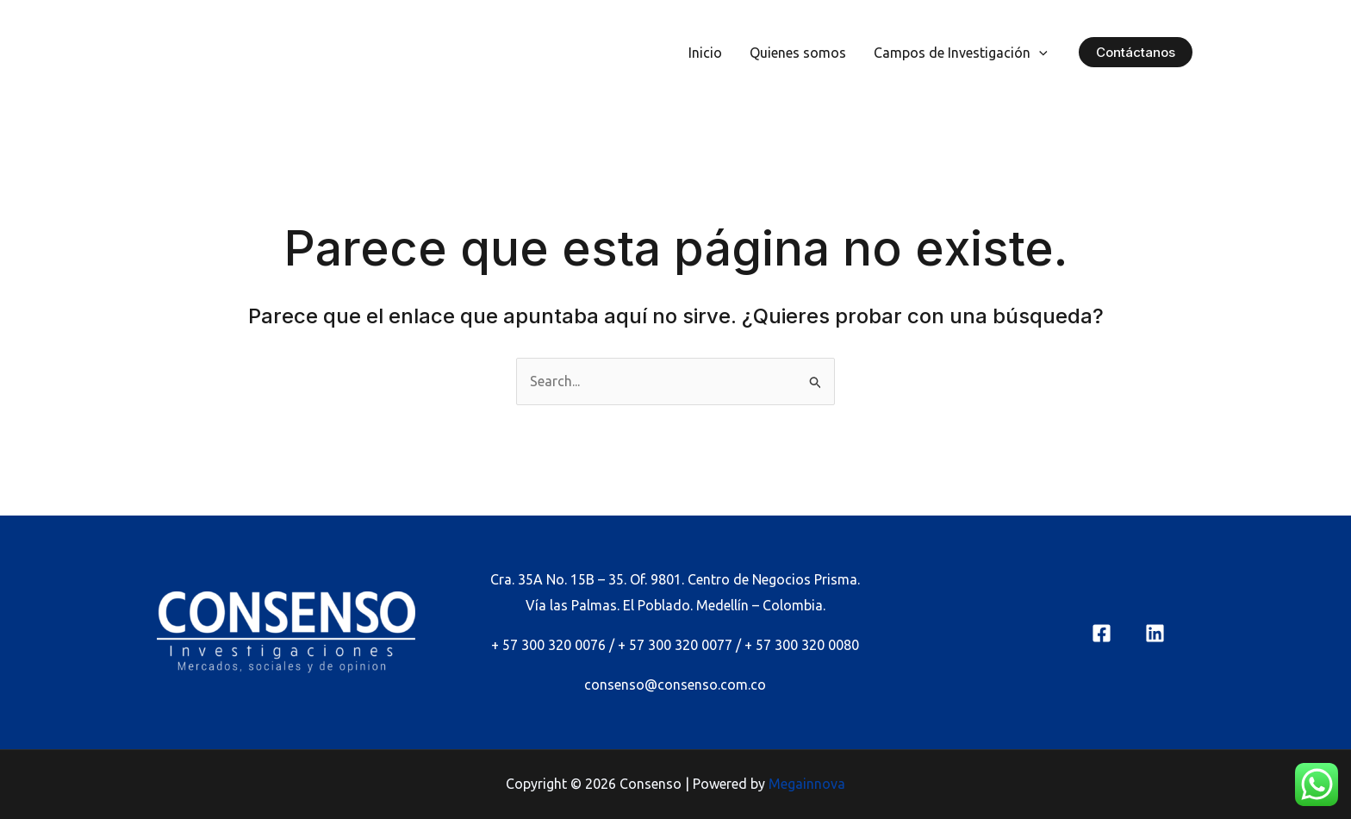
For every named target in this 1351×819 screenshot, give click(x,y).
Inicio (705, 52)
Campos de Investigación (961, 52)
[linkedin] (1155, 633)
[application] (1039, 52)
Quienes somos (798, 52)
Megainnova (807, 783)
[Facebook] (1101, 633)
